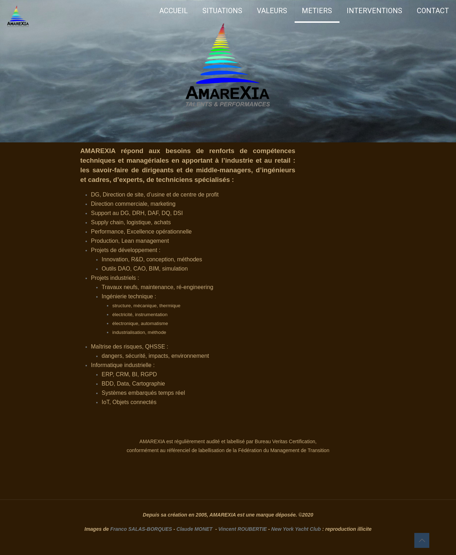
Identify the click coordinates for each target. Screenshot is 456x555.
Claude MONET (194, 529)
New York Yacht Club (296, 529)
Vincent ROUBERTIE (242, 529)
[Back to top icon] (421, 540)
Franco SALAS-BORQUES (141, 529)
